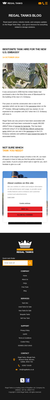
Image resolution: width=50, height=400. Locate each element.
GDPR (25, 334)
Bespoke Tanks (25, 314)
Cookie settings (24, 203)
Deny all (24, 209)
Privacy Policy (24, 330)
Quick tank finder (9, 258)
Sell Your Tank (25, 318)
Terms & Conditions (25, 338)
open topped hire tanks (35, 134)
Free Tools (25, 287)
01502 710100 (26, 365)
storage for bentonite (22, 126)
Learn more (11, 197)
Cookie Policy (25, 342)
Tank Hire (25, 303)
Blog (25, 291)
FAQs (25, 283)
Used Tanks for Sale (24, 307)
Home (25, 275)
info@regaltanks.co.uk (26, 369)
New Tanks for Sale (25, 310)
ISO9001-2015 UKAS (25, 345)
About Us (25, 279)
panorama (32, 106)
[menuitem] (25, 276)
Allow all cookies (25, 215)
